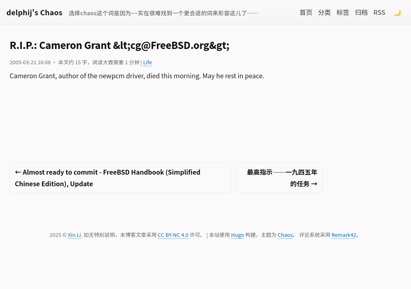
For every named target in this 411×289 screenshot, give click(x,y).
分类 (324, 12)
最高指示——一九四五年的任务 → (282, 177)
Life (147, 62)
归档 (361, 12)
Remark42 (344, 234)
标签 (342, 12)
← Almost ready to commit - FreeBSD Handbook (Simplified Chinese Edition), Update (107, 177)
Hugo (237, 234)
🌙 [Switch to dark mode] (397, 12)
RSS (379, 12)
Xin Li (74, 234)
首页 (305, 12)
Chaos (285, 234)
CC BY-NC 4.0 (173, 234)
